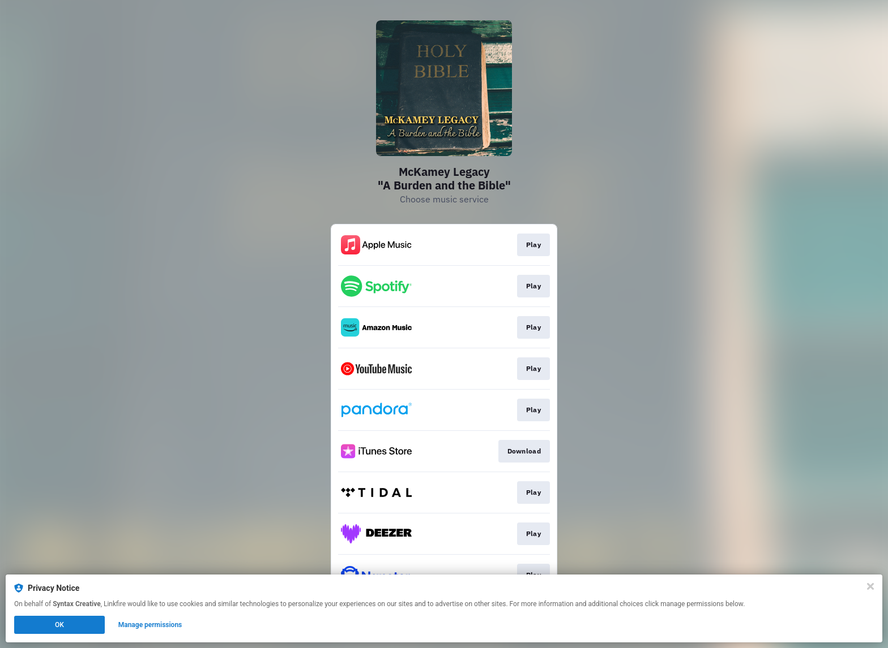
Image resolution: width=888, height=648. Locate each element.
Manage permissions (150, 625)
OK (59, 625)
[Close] (870, 586)
